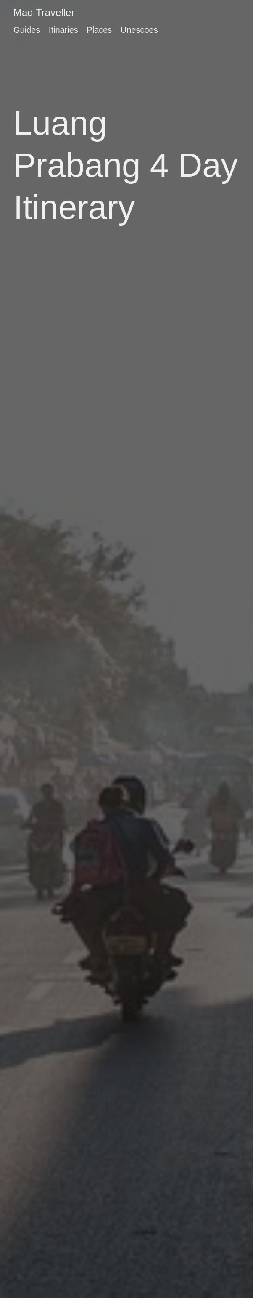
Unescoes (139, 29)
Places (99, 29)
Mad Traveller (43, 12)
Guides (26, 29)
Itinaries (63, 29)
